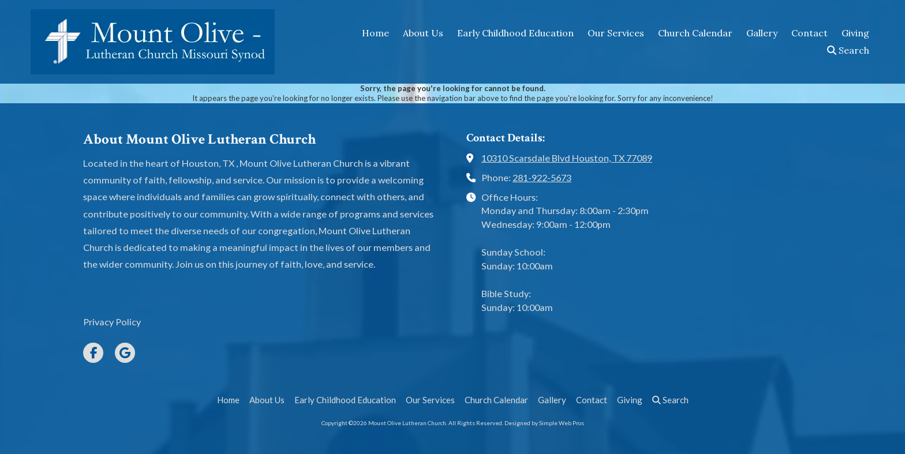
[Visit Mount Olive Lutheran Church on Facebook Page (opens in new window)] (93, 353)
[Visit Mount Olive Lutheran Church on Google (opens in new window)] (125, 353)
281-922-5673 (542, 177)
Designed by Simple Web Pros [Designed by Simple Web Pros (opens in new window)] (544, 422)
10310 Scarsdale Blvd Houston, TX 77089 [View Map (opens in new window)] (566, 157)
